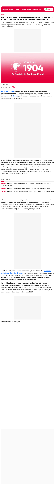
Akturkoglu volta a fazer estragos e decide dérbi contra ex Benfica (29, 188)
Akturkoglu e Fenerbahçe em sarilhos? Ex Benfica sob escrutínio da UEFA (30, 191)
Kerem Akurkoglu (7, 91)
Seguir (48, 9)
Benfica (15, 96)
